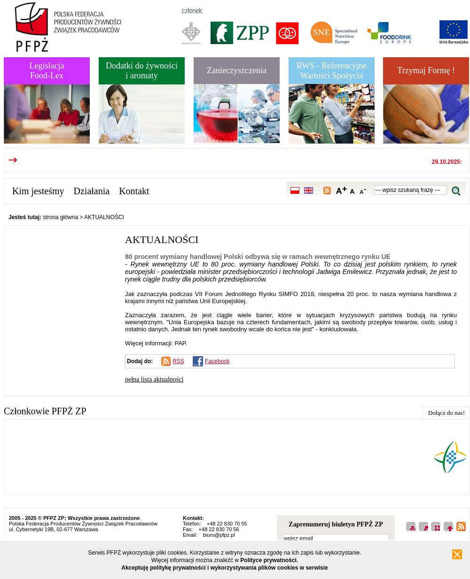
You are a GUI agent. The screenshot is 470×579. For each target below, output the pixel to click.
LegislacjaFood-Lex (47, 70)
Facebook (217, 361)
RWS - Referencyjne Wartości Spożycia (332, 70)
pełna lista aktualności (154, 379)
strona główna (60, 217)
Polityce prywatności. (269, 560)
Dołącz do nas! (446, 412)
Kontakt (134, 191)
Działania (92, 191)
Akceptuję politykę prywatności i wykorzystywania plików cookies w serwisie (224, 567)
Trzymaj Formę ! (425, 70)
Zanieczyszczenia (236, 70)
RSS (178, 361)
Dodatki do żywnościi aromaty (142, 70)
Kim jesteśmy (38, 191)
